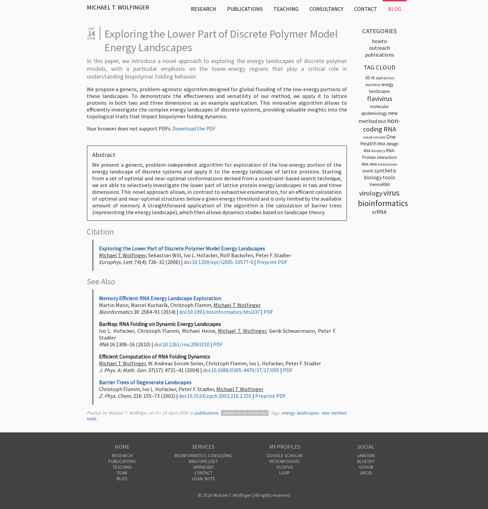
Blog (394, 8)
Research (203, 8)
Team (122, 473)
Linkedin (366, 456)
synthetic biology (380, 174)
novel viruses (374, 137)
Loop (284, 473)
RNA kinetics (374, 150)
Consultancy (326, 8)
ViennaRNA (379, 184)
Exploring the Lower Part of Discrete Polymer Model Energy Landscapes (182, 248)
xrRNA (379, 211)
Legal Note (203, 479)
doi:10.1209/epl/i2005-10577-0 (218, 262)
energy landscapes (300, 413)
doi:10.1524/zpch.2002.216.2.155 (215, 395)
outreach (379, 47)
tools (91, 419)
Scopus (285, 467)
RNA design (388, 144)
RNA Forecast (203, 461)
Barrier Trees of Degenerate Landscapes (145, 382)
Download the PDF (194, 128)
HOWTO (379, 41)
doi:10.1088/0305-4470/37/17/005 (241, 370)
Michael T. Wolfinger (118, 7)
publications (206, 413)
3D (367, 78)
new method (333, 413)
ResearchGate (284, 461)
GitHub (366, 467)
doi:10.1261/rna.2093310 (181, 344)
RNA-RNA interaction (379, 164)
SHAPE (367, 171)
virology (370, 193)
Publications (245, 8)
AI (372, 78)
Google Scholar (285, 456)
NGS (382, 121)
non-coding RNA (382, 124)
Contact (365, 8)
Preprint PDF (272, 262)
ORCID (366, 473)
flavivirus (379, 98)
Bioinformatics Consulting (203, 456)
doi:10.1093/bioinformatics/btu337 (219, 311)
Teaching (286, 8)
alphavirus (384, 77)
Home (122, 446)
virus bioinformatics (383, 197)
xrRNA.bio (203, 467)
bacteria (373, 84)
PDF (268, 311)
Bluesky (366, 461)
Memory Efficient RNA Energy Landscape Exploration (160, 298)
